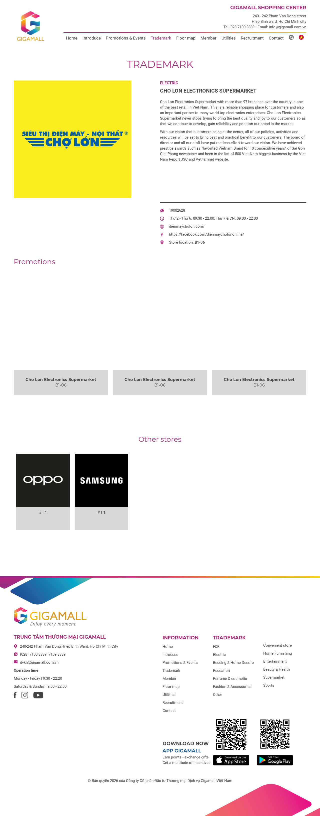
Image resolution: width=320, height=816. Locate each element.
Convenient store (277, 645)
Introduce (91, 38)
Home (72, 38)
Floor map (186, 38)
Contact (276, 38)
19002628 (177, 210)
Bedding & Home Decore (233, 662)
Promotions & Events (126, 38)
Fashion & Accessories (232, 686)
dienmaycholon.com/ (186, 226)
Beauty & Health (276, 669)
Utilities (229, 38)
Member (208, 38)
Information (180, 638)
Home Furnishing (277, 653)
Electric (169, 83)
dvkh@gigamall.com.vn (39, 662)
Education (221, 670)
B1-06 (200, 242)
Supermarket (273, 677)
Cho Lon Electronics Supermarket (208, 91)
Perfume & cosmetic (230, 678)
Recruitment (252, 38)
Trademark (161, 38)
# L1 (43, 512)
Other (217, 694)
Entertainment (275, 661)
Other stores (160, 439)
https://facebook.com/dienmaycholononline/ (206, 234)
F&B (216, 646)
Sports (268, 685)
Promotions (34, 261)
